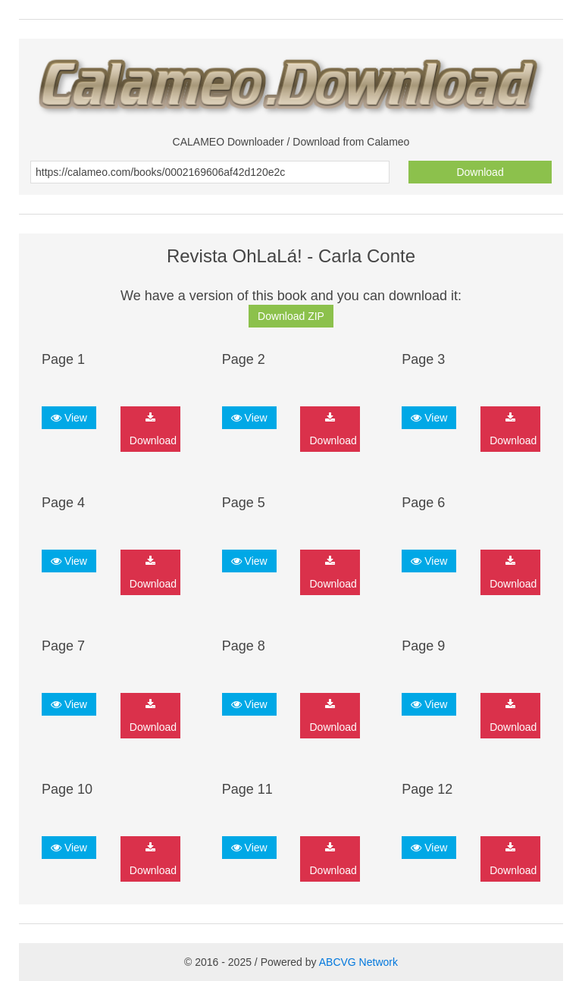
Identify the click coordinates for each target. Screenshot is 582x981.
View (69, 418)
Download (479, 172)
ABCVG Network (358, 962)
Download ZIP (291, 316)
